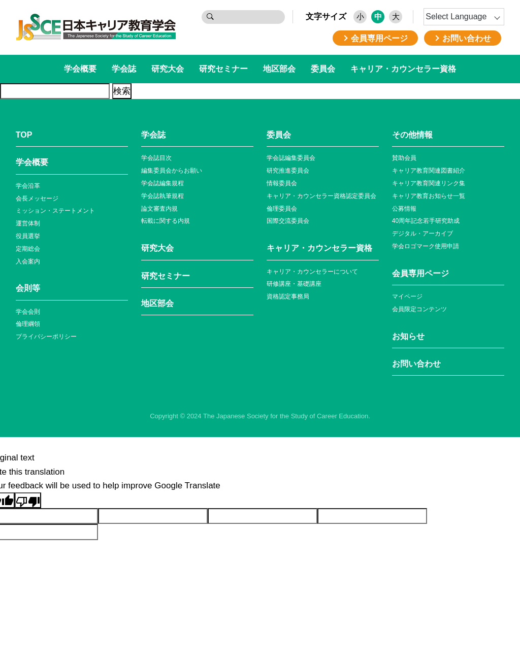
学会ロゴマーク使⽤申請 (425, 246)
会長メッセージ (37, 198)
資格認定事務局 (288, 296)
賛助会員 (404, 157)
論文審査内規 (159, 208)
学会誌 (124, 68)
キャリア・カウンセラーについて (312, 271)
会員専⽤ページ (420, 273)
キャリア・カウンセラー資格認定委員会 (321, 196)
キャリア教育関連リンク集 (428, 183)
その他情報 (412, 134)
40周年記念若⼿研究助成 (426, 220)
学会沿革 (28, 185)
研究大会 (167, 68)
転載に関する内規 (165, 220)
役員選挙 (28, 236)
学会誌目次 (156, 157)
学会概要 (80, 68)
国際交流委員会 (288, 220)
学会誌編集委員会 (291, 157)
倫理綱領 (28, 323)
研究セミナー (223, 68)
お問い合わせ (416, 363)
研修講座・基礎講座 (294, 283)
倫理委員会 (282, 208)
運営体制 (28, 223)
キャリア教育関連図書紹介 (428, 170)
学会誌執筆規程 (162, 196)
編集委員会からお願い (171, 170)
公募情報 (404, 208)
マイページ (407, 296)
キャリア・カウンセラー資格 (403, 68)
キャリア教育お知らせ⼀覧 (428, 196)
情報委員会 (282, 183)
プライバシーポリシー (46, 336)
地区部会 (279, 68)
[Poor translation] (28, 500)
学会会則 (28, 311)
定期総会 (28, 248)
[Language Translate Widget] (464, 16)
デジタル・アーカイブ (422, 233)
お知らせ (408, 336)
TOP (24, 134)
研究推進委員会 (288, 170)
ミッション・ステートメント (55, 210)
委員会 (323, 68)
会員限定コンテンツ (419, 309)
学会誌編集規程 (162, 183)
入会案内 (28, 261)
